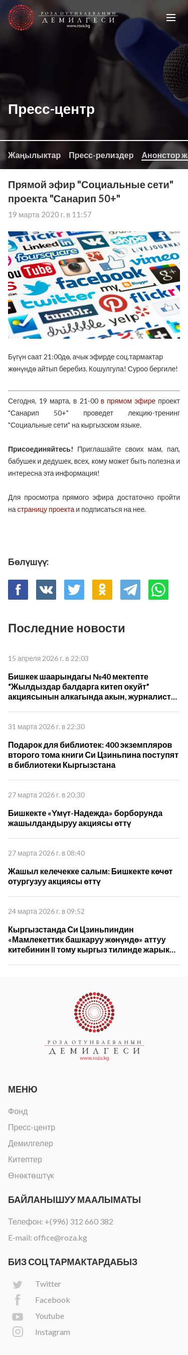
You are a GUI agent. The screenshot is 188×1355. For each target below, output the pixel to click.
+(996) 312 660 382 (79, 1221)
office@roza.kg (60, 1237)
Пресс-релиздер (101, 155)
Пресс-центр (31, 1127)
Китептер (25, 1159)
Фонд (18, 1111)
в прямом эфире (128, 400)
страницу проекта (46, 509)
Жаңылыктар (34, 155)
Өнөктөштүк (31, 1175)
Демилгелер (30, 1143)
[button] (171, 18)
